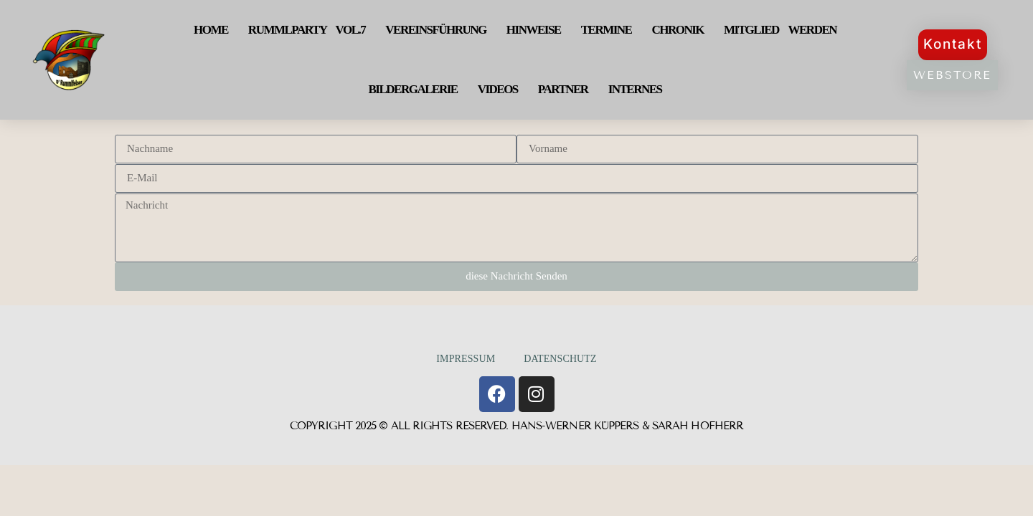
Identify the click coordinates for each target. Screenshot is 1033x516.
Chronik (677, 30)
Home (211, 30)
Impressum (465, 358)
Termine (606, 30)
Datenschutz (560, 358)
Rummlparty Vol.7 (306, 30)
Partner (563, 89)
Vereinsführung (435, 30)
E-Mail (115, 163)
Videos (498, 89)
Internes (635, 89)
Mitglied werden (780, 30)
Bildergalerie (413, 89)
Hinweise (533, 30)
